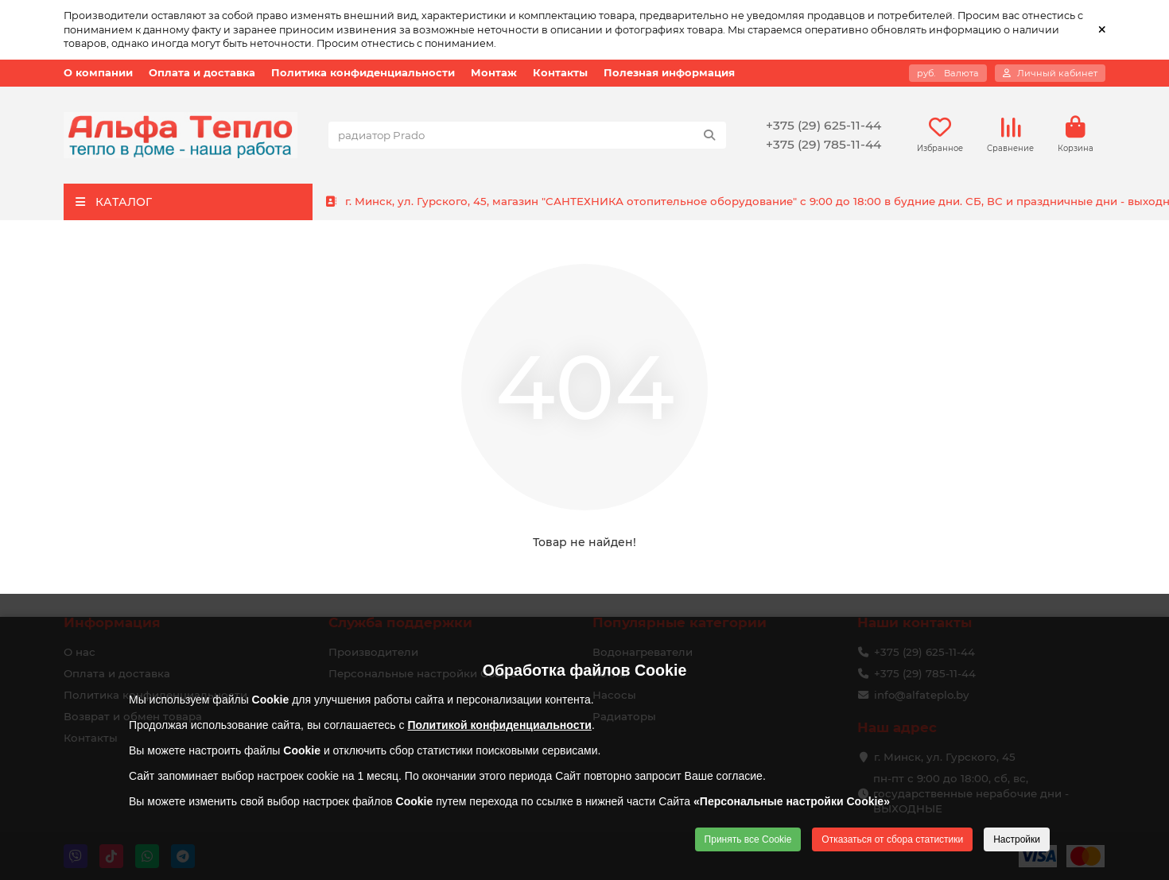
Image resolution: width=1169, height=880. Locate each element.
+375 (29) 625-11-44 (823, 125)
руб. (948, 73)
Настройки (1016, 839)
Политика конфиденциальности (363, 73)
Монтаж (494, 73)
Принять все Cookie (748, 839)
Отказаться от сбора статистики (892, 839)
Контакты (560, 73)
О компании (98, 73)
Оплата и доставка (202, 73)
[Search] (527, 135)
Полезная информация (669, 73)
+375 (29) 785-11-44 (823, 144)
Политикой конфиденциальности (499, 725)
